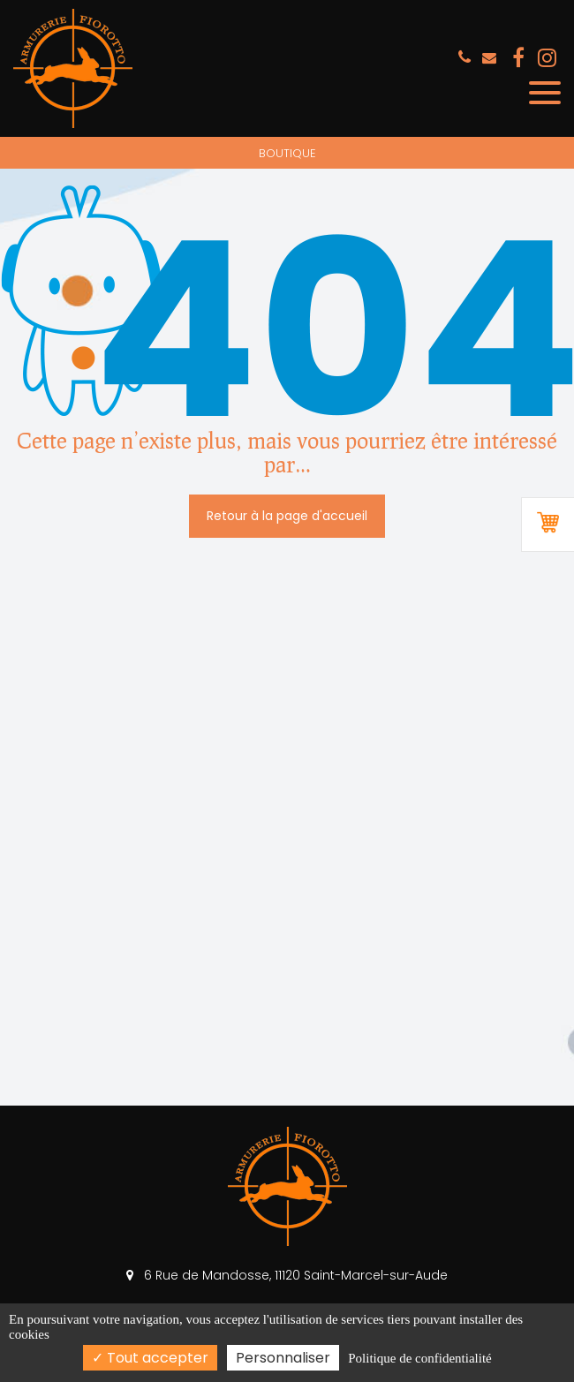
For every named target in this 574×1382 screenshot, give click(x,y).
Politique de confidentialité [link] (419, 1358)
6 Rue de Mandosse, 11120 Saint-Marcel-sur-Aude (287, 1275)
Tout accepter (150, 1358)
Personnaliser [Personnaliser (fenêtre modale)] (283, 1358)
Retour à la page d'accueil (287, 516)
